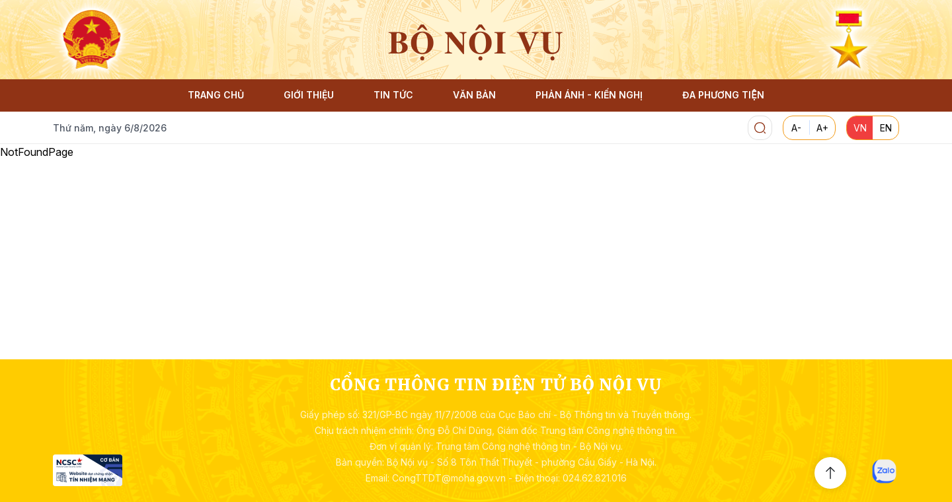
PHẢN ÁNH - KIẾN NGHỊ (589, 94)
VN (860, 127)
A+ (822, 127)
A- (796, 127)
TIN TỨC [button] (393, 94)
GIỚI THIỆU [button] (309, 94)
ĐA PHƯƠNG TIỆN (723, 94)
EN (886, 127)
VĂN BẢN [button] (474, 94)
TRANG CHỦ (216, 94)
